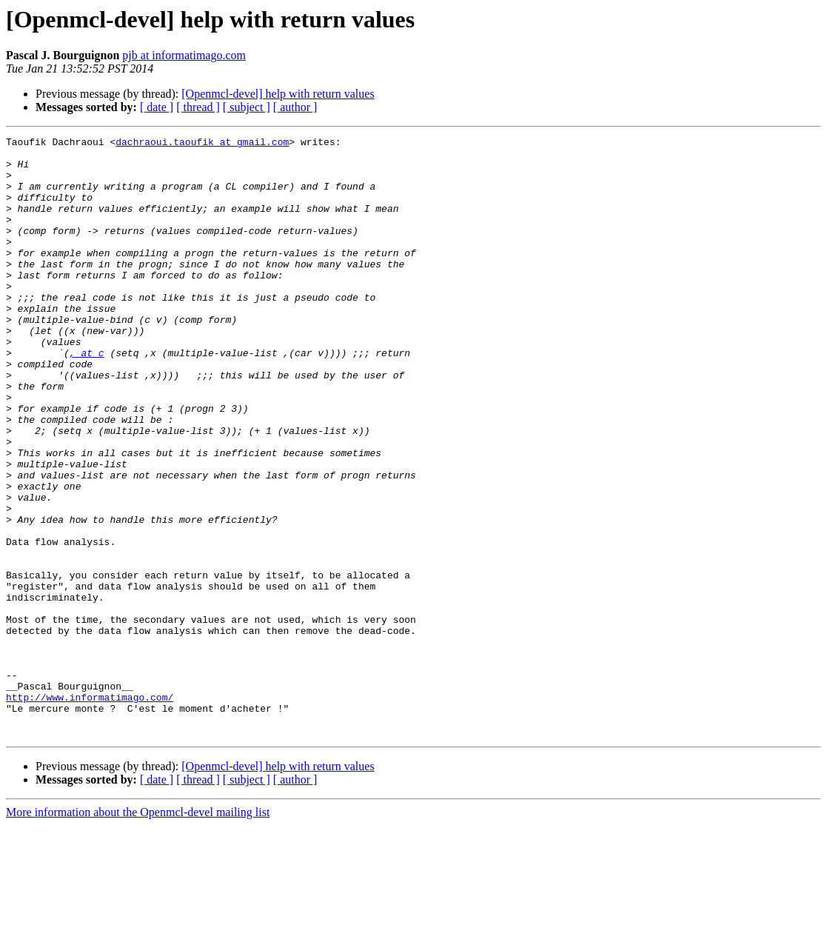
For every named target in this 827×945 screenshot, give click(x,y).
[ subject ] (246, 107)
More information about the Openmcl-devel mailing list (137, 932)
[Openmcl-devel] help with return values (277, 93)
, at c (87, 397)
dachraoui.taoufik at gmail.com (202, 143)
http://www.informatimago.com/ (89, 810)
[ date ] (156, 107)
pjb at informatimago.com (184, 55)
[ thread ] (198, 107)
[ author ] (295, 107)
